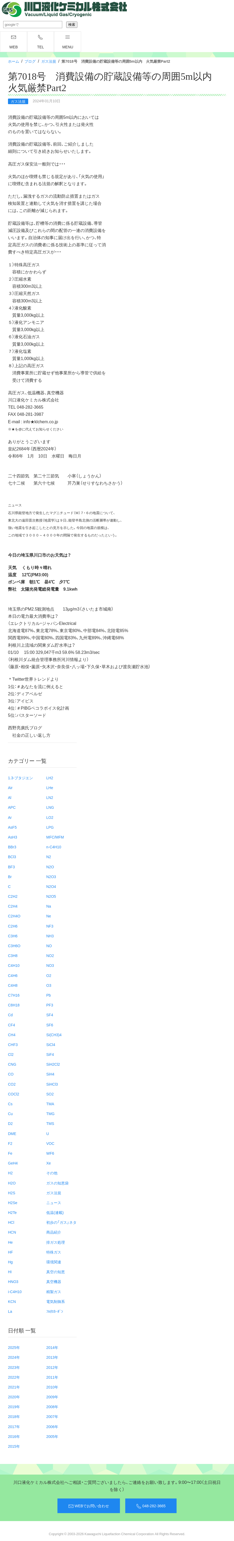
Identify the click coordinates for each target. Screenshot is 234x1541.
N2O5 (51, 896)
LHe (49, 787)
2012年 (52, 1367)
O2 (48, 975)
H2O (12, 1183)
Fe (10, 1153)
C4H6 (13, 975)
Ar (10, 817)
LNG (50, 807)
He (10, 1242)
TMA (50, 1103)
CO (11, 1074)
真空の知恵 (55, 1271)
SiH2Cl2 (53, 1064)
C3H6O (14, 945)
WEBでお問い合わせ (88, 1506)
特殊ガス (53, 1252)
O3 (48, 985)
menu (67, 42)
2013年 (52, 1357)
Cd (10, 1014)
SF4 (49, 1014)
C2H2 (13, 896)
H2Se (12, 1202)
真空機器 (53, 1281)
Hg (10, 1261)
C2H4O (14, 915)
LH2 (49, 777)
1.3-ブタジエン (20, 777)
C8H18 (14, 1004)
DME (12, 1133)
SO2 (50, 1094)
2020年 (14, 1396)
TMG (50, 1113)
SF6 (49, 1024)
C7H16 (14, 995)
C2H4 (13, 906)
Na (48, 906)
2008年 (52, 1406)
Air (10, 787)
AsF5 (12, 827)
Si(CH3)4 (54, 1034)
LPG (50, 827)
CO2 (12, 1084)
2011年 (52, 1377)
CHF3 (13, 1044)
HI (10, 1271)
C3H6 (13, 935)
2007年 (52, 1416)
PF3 (49, 1004)
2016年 (14, 1436)
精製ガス (53, 1291)
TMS (50, 1123)
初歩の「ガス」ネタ (61, 1222)
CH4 (11, 1034)
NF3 (49, 926)
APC (12, 807)
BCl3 (12, 856)
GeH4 (13, 1163)
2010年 (52, 1387)
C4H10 (14, 965)
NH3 (50, 935)
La (10, 1311)
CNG (12, 1064)
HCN (12, 1232)
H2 (10, 1172)
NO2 (50, 955)
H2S (11, 1192)
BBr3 (12, 846)
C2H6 (13, 926)
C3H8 (13, 955)
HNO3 (13, 1281)
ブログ (30, 61)
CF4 (11, 1024)
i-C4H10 (15, 1291)
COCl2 (13, 1094)
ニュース (53, 1202)
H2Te (12, 1212)
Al (9, 797)
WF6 (50, 1153)
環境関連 (53, 1261)
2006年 (52, 1426)
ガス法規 (48, 61)
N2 (48, 856)
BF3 (11, 866)
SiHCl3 (52, 1084)
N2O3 (51, 876)
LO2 (49, 817)
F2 (10, 1143)
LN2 (49, 797)
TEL (40, 42)
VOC (50, 1143)
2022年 (14, 1377)
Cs (10, 1103)
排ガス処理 (55, 1242)
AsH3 (12, 837)
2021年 (14, 1387)
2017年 (14, 1426)
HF (10, 1252)
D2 (10, 1123)
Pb (48, 995)
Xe (48, 1163)
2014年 (52, 1347)
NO (49, 945)
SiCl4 (50, 1044)
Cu (10, 1113)
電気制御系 (55, 1301)
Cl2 (11, 1054)
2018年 (14, 1416)
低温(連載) (55, 1212)
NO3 (50, 965)
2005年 (52, 1436)
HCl (11, 1222)
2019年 (14, 1406)
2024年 (14, 1357)
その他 (51, 1172)
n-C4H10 (53, 846)
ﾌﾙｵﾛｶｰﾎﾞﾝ (54, 1311)
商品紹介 (53, 1232)
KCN (12, 1301)
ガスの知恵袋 (57, 1183)
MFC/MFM (55, 837)
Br (10, 876)
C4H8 (13, 985)
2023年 (14, 1367)
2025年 (14, 1347)
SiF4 (50, 1054)
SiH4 (50, 1074)
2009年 (52, 1396)
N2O (50, 866)
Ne (48, 915)
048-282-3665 (150, 1506)
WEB (13, 42)
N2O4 (51, 886)
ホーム (13, 61)
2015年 (14, 1446)
